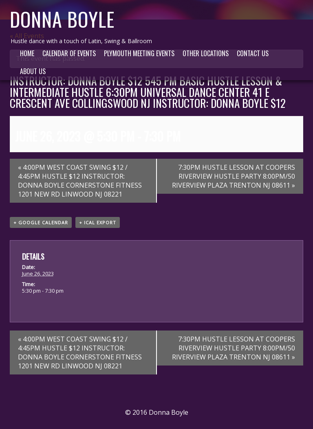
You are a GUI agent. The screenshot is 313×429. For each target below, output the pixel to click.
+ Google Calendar (40, 222)
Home (27, 53)
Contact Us (253, 53)
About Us (33, 71)
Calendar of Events (69, 53)
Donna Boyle (62, 18)
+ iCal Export (97, 222)
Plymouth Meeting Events (139, 53)
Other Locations (206, 53)
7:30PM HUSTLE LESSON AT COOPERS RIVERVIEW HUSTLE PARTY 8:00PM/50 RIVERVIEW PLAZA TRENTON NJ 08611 (233, 176)
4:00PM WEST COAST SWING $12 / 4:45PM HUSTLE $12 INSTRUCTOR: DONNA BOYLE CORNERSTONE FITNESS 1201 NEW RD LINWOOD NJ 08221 (80, 181)
